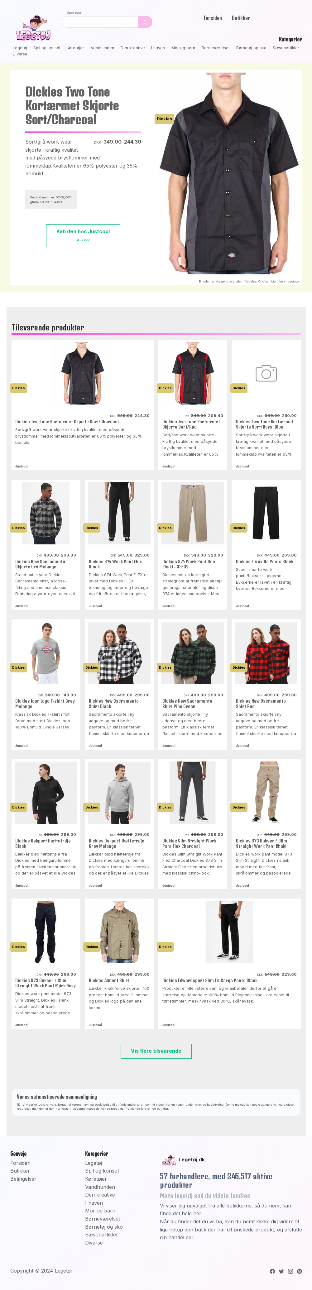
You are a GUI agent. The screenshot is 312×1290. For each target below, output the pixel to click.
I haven (158, 47)
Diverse (20, 54)
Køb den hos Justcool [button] (83, 235)
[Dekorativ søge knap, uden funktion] (145, 22)
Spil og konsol (46, 47)
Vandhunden (102, 47)
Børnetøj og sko (251, 47)
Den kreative (133, 47)
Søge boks (74, 12)
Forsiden (213, 18)
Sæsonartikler (286, 47)
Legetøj (20, 47)
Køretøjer (75, 47)
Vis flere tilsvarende (156, 1051)
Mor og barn (183, 47)
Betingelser (23, 1179)
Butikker (241, 18)
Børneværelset (216, 47)
